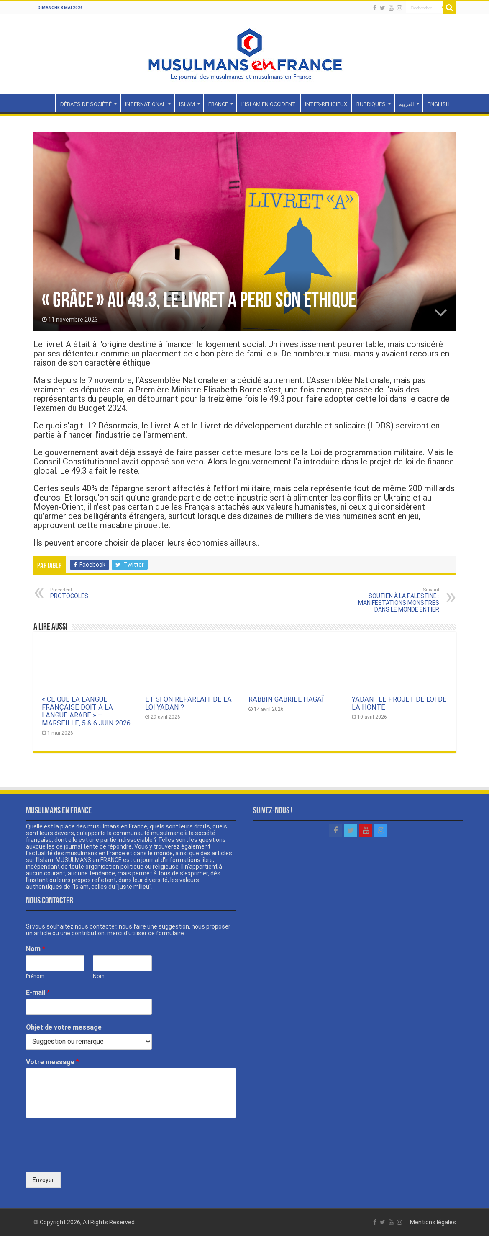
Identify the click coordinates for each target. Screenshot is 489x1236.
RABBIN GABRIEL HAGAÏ (286, 699)
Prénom (35, 976)
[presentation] (89, 1158)
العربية (406, 104)
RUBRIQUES (371, 104)
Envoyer (43, 1180)
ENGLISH (439, 104)
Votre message (52, 1062)
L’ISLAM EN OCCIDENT (268, 104)
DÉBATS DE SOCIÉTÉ (86, 104)
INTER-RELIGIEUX (326, 104)
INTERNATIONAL (145, 104)
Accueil (44, 103)
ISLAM (187, 104)
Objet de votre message (64, 1027)
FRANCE (218, 104)
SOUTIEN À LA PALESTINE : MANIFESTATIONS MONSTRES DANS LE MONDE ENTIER (396, 600)
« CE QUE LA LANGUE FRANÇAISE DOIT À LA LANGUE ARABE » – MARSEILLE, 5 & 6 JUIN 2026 (86, 711)
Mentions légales (433, 1222)
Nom (35, 949)
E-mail (38, 992)
